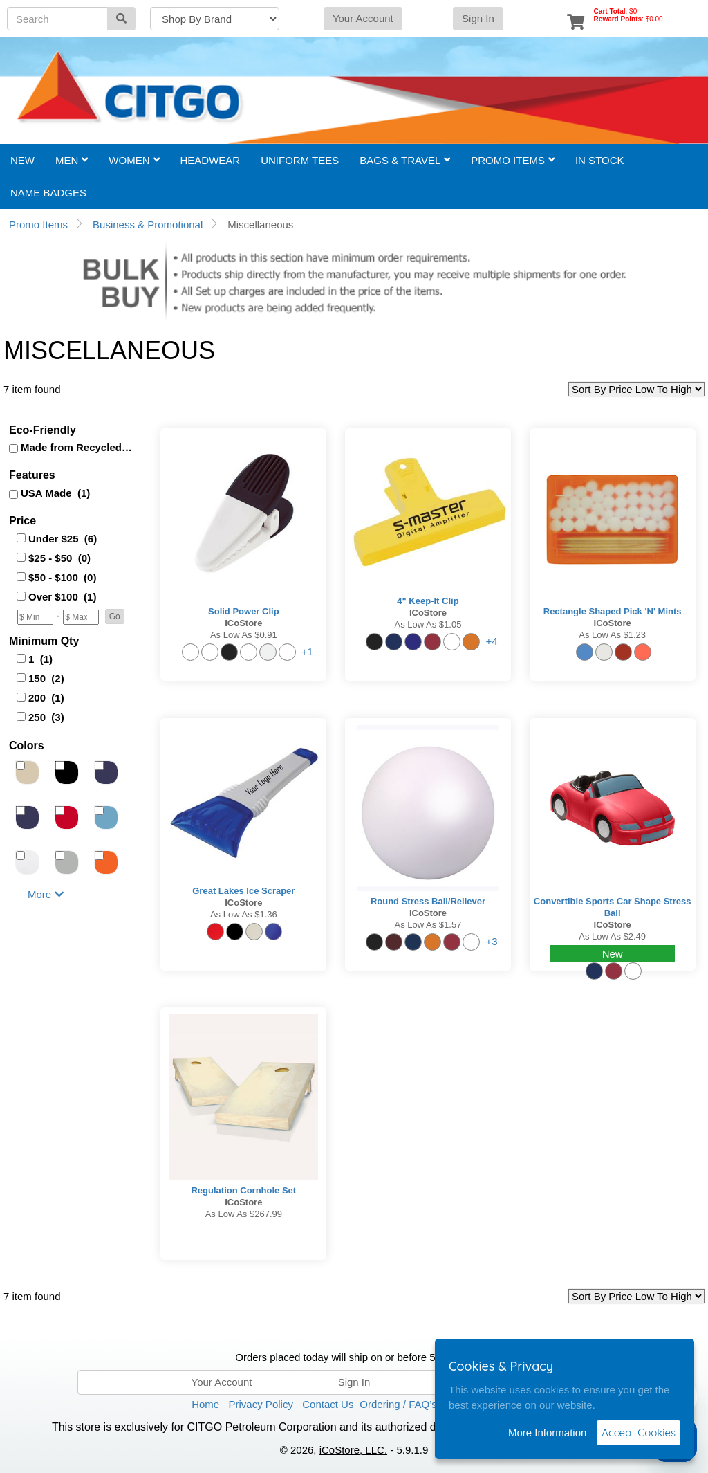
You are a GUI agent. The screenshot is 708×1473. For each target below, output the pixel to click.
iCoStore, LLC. (353, 1450)
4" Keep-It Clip (427, 601)
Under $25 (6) (62, 539)
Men (71, 160)
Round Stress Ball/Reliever (428, 901)
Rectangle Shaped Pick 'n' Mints (612, 611)
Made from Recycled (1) (77, 447)
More (46, 894)
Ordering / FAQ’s (398, 1404)
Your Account (363, 18)
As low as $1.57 (428, 925)
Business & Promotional (148, 224)
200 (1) (46, 698)
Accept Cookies (639, 1432)
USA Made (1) (55, 493)
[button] (114, 616)
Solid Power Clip (243, 611)
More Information (547, 1432)
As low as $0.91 (243, 635)
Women (134, 160)
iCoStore (243, 623)
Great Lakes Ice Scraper (243, 891)
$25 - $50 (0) (59, 558)
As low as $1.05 (428, 624)
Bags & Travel (405, 160)
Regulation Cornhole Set (243, 1190)
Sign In (478, 18)
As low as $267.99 (243, 1214)
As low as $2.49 (612, 936)
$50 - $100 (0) (62, 577)
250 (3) (46, 717)
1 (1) (40, 659)
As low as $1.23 (612, 635)
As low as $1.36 (243, 914)
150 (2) (46, 678)
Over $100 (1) (62, 597)
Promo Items (513, 160)
